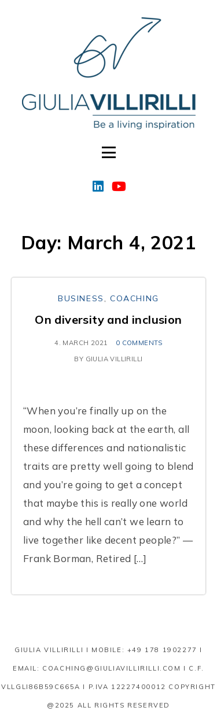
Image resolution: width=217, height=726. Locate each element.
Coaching (134, 298)
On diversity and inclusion (108, 319)
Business (81, 298)
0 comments (139, 343)
